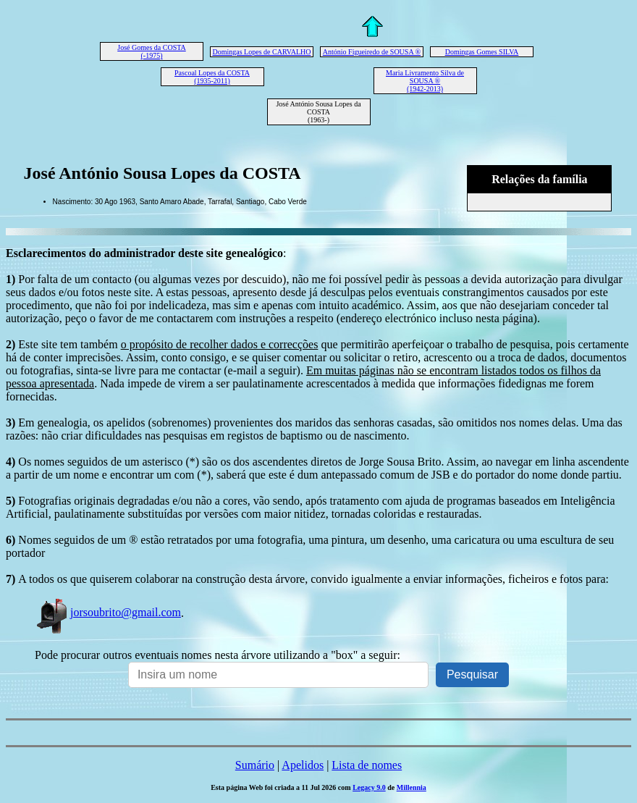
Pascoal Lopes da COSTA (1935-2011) (212, 77)
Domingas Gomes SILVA (482, 52)
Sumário (254, 765)
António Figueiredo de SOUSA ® (372, 52)
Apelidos (303, 765)
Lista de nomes (367, 765)
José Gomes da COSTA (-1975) (151, 51)
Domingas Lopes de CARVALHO (262, 52)
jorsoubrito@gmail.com (108, 612)
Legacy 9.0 (369, 787)
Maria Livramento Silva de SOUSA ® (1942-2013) (425, 81)
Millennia (411, 787)
